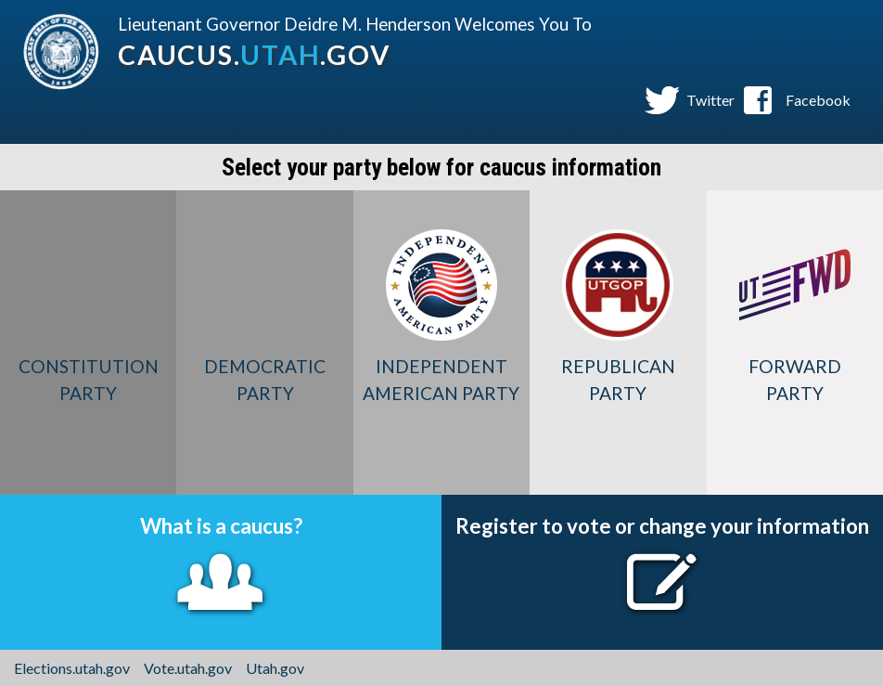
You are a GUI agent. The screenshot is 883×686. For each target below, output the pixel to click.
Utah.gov (275, 668)
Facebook (818, 100)
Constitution (88, 380)
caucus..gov (254, 55)
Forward (795, 380)
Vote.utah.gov (188, 668)
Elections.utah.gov (72, 668)
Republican (618, 380)
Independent (441, 380)
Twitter (710, 100)
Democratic (264, 380)
